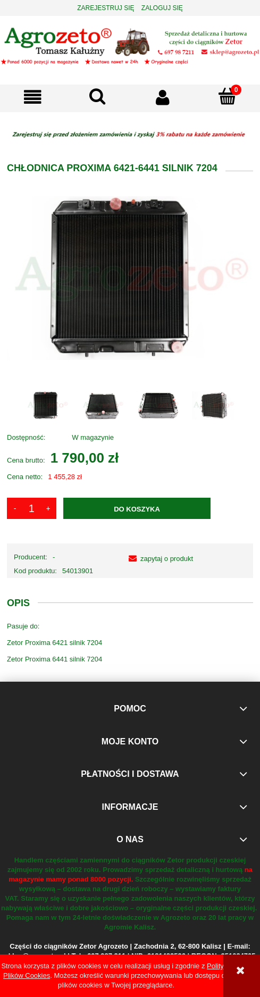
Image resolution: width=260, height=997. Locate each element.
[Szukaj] (97, 96)
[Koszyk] (228, 96)
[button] (32, 97)
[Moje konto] (163, 97)
